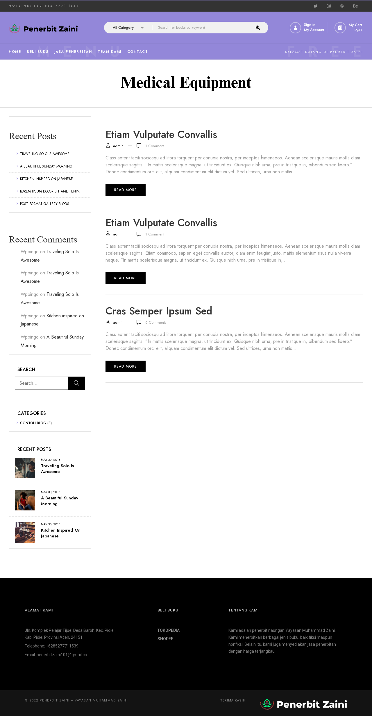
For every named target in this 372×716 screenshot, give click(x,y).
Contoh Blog (33, 423)
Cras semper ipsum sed (158, 311)
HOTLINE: (20, 5)
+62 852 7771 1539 (56, 5)
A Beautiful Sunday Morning (46, 166)
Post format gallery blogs (44, 203)
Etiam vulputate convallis (161, 134)
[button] (349, 27)
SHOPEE (165, 638)
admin (118, 146)
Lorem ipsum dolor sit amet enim (50, 191)
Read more (125, 190)
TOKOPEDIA (169, 630)
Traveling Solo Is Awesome (44, 153)
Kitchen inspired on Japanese (46, 178)
